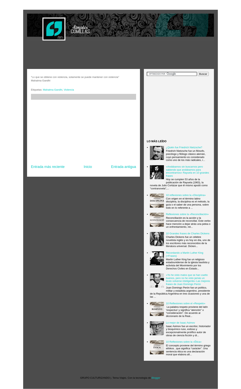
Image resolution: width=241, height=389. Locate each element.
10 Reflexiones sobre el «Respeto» (185, 303)
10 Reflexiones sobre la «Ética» (183, 341)
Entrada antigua (123, 167)
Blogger (156, 377)
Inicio (88, 167)
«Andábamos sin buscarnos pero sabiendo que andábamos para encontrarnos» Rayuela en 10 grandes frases (187, 171)
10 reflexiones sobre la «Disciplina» (186, 195)
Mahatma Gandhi (52, 89)
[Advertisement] (98, 55)
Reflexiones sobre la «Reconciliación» (187, 214)
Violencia (69, 89)
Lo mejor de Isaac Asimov (180, 322)
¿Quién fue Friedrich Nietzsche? (184, 147)
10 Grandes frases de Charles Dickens (187, 233)
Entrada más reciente (48, 167)
